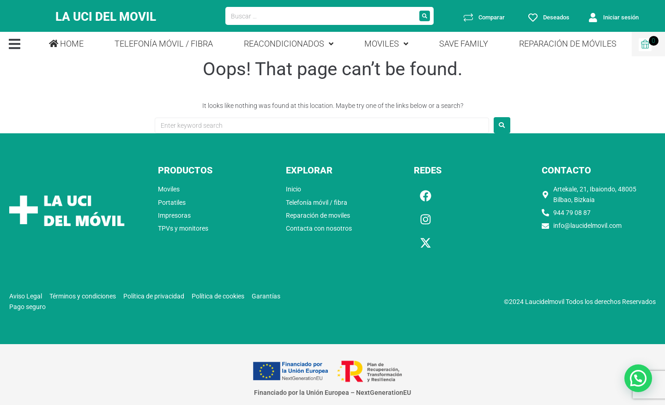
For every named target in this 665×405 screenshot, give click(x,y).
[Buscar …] (320, 16)
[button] (14, 44)
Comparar (491, 17)
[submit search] (424, 16)
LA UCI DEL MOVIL (105, 16)
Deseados (556, 17)
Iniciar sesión (621, 17)
